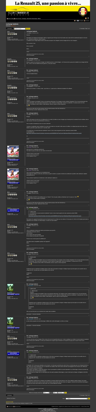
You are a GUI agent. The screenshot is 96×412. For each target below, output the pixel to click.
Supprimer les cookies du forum (65, 406)
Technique (24, 18)
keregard (30, 208)
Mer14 (8, 96)
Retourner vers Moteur (11, 398)
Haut (88, 56)
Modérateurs (13, 25)
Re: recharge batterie (32, 58)
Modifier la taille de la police (88, 18)
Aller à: (64, 398)
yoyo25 (30, 147)
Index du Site (10, 18)
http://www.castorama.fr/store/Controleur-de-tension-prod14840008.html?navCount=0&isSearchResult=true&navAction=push (54, 133)
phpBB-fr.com (50, 409)
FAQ (76, 20)
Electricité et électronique (32, 18)
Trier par (54, 392)
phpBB (44, 408)
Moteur (39, 18)
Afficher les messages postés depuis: (39, 392)
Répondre (9, 29)
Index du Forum (18, 18)
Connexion (87, 20)
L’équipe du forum (54, 406)
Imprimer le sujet (86, 18)
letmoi (8, 31)
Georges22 (31, 60)
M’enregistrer (81, 20)
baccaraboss (31, 285)
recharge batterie (12, 24)
